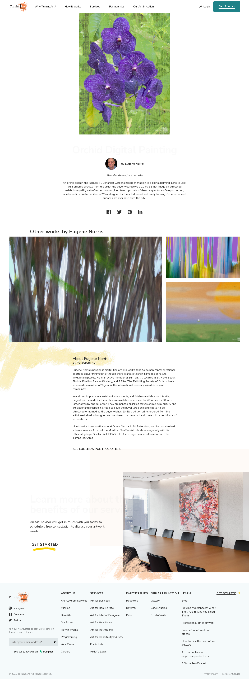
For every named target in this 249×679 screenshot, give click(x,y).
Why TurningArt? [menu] (45, 6)
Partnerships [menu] (116, 6)
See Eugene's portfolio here (97, 449)
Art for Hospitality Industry (106, 637)
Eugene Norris (134, 164)
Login (206, 6)
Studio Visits (158, 615)
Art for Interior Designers (105, 615)
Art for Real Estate (102, 608)
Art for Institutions (101, 630)
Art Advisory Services (74, 601)
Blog (184, 601)
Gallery (155, 601)
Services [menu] (95, 6)
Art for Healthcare (101, 622)
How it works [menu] (73, 6)
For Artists (96, 644)
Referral (131, 608)
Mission (65, 608)
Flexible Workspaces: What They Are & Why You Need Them (199, 611)
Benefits (66, 615)
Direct (129, 615)
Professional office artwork (198, 623)
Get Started (227, 6)
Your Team (67, 644)
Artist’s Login (98, 652)
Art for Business (100, 601)
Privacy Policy (210, 674)
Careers (65, 652)
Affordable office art (194, 663)
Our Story (67, 622)
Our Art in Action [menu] (143, 6)
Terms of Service (231, 674)
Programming (69, 637)
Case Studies (159, 608)
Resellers (132, 601)
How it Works (69, 630)
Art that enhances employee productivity (195, 654)
